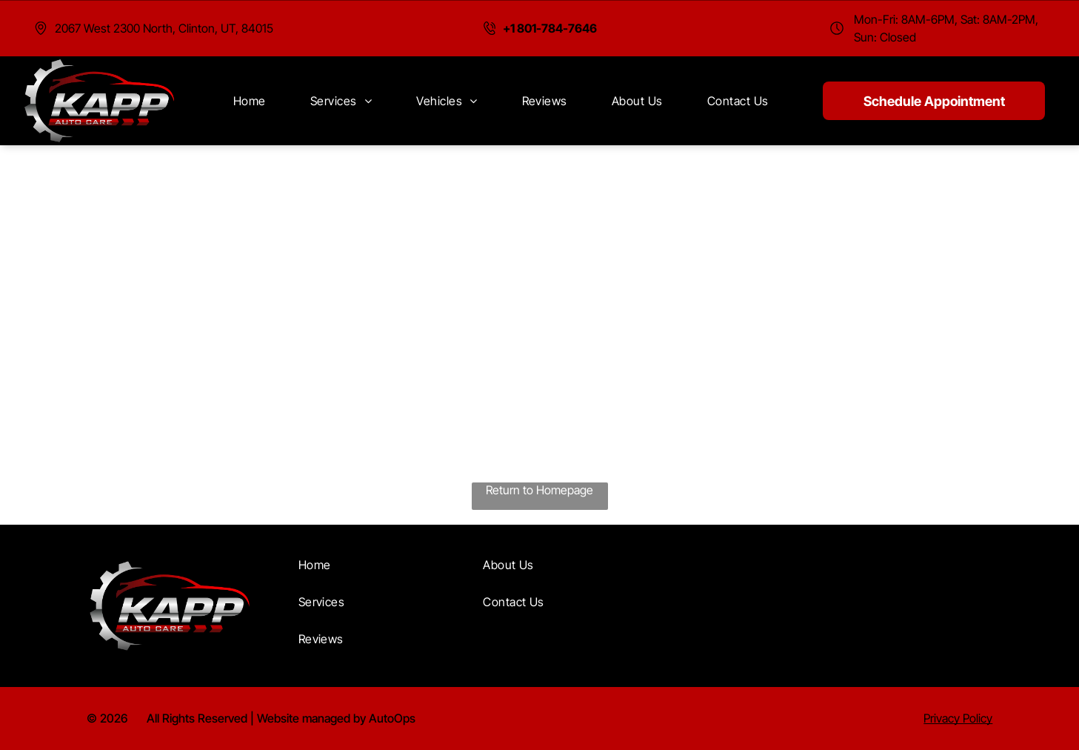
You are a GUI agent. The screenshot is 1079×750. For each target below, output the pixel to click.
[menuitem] (249, 100)
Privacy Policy (957, 718)
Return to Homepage (539, 489)
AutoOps (392, 718)
